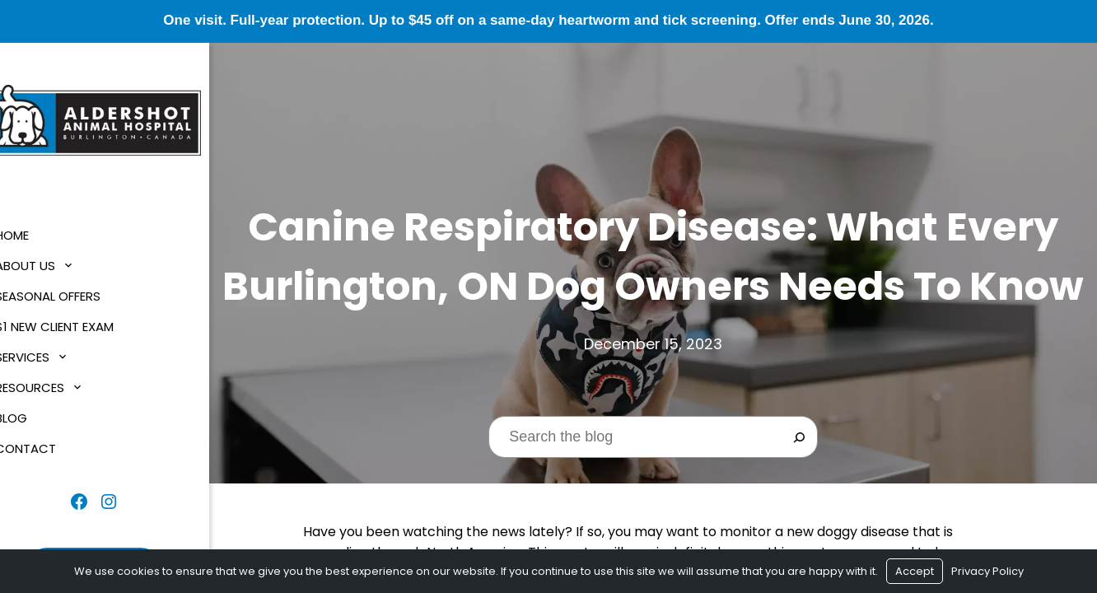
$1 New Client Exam (75, 326)
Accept (914, 571)
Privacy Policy (987, 571)
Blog (32, 418)
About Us (46, 265)
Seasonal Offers (69, 296)
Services (43, 357)
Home (33, 235)
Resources (51, 387)
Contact (46, 448)
